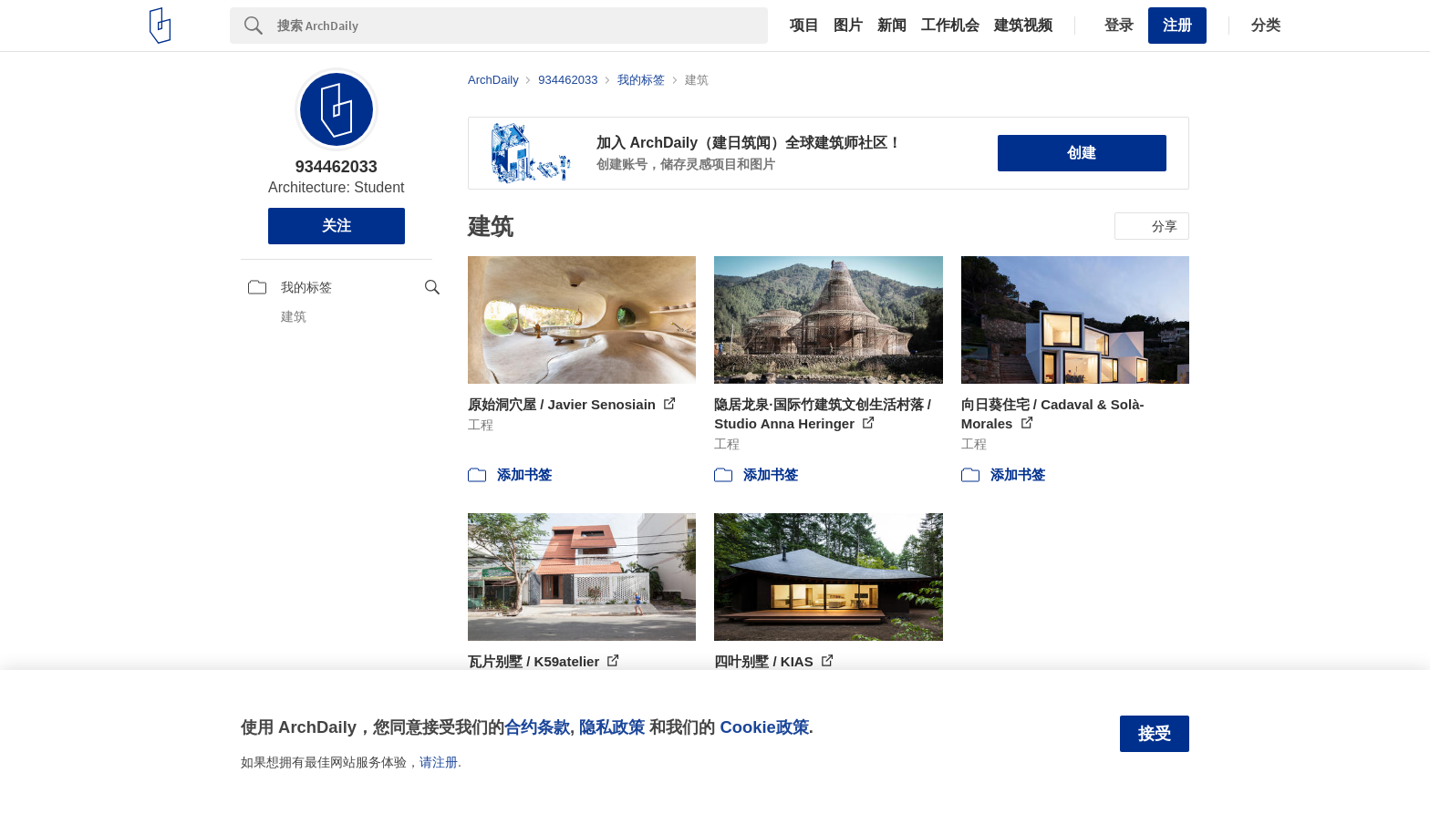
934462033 (336, 167)
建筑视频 (1023, 25)
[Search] (522, 25)
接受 (1154, 734)
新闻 (892, 25)
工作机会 (950, 25)
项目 (804, 25)
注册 (1177, 25)
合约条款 (537, 727)
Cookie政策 (764, 727)
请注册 (439, 762)
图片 (848, 25)
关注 (336, 225)
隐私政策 (612, 727)
